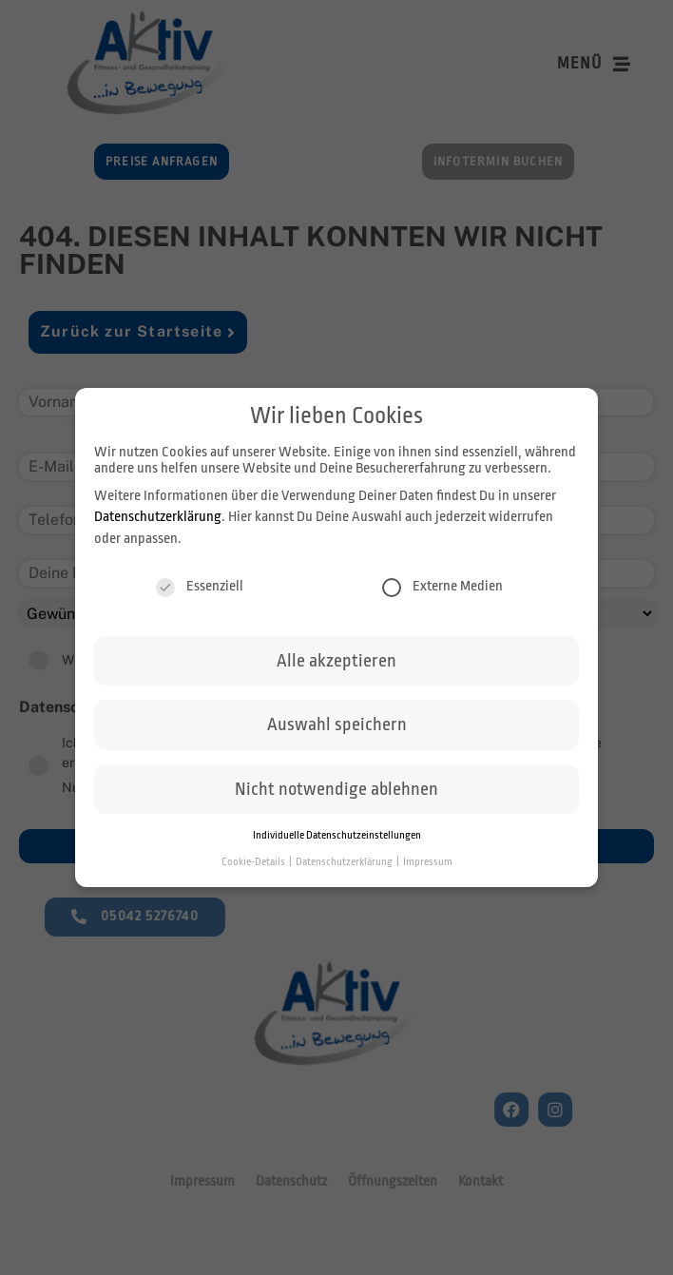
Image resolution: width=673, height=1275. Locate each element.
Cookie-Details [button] (254, 866)
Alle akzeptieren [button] (336, 664)
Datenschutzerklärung (157, 520)
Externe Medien (442, 590)
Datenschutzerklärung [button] (345, 866)
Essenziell (199, 590)
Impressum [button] (427, 866)
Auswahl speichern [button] (337, 729)
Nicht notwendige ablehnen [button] (336, 792)
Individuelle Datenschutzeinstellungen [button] (337, 839)
